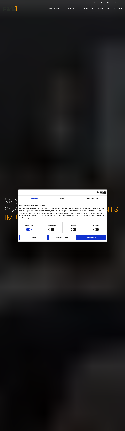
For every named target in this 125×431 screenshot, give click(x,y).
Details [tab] (63, 198)
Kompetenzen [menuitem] (56, 9)
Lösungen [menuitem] (71, 9)
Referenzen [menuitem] (104, 9)
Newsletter (99, 3)
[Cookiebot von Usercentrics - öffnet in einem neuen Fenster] (97, 192)
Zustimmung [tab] (33, 198)
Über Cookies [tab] (92, 198)
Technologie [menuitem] (87, 9)
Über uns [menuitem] (117, 9)
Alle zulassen (91, 237)
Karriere (118, 3)
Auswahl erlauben (62, 237)
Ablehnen (33, 237)
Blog (109, 3)
